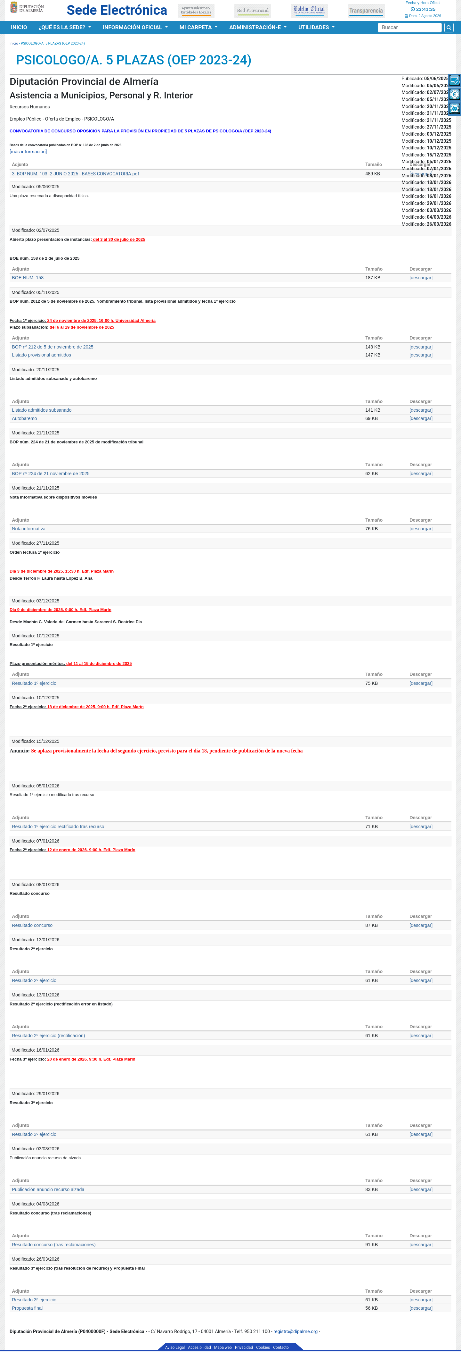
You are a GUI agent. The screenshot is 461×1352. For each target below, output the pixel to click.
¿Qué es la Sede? (63, 27)
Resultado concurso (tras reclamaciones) (54, 1244)
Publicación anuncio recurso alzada (48, 1189)
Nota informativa (28, 528)
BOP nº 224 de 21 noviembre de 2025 (51, 473)
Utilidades (314, 27)
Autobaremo (24, 418)
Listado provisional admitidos (41, 354)
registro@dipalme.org (295, 1331)
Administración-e (255, 27)
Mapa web (223, 1347)
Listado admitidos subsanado (41, 410)
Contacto (281, 1347)
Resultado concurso (32, 925)
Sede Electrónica (117, 10)
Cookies (263, 1347)
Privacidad (244, 1347)
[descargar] (421, 277)
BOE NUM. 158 (28, 277)
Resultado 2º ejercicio (34, 980)
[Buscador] (410, 27)
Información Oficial (133, 27)
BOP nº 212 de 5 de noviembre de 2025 (52, 346)
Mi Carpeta (196, 27)
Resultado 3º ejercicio (34, 1134)
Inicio (19, 27)
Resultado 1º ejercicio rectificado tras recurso (58, 826)
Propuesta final (27, 1308)
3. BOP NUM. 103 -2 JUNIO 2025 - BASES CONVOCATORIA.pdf (75, 174)
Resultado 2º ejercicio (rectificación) (48, 1035)
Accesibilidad (199, 1347)
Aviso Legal (175, 1347)
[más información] (28, 152)
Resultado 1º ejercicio (34, 683)
